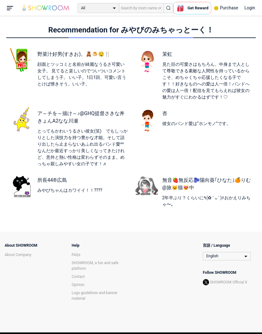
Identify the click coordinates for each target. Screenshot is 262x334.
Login (249, 7)
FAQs (76, 255)
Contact (78, 276)
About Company (18, 255)
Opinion (78, 285)
